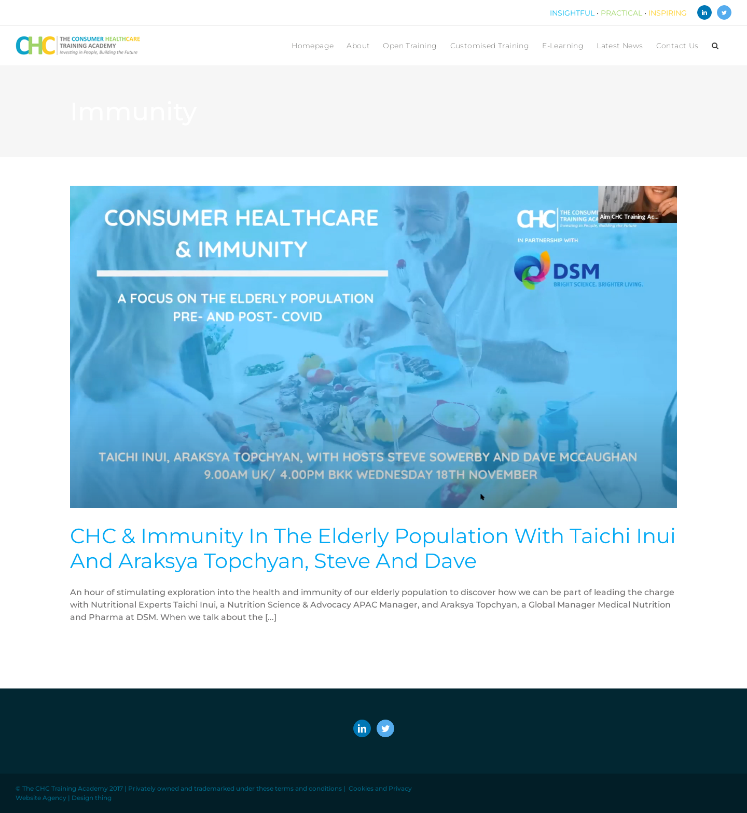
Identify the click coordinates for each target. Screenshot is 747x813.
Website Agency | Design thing (64, 798)
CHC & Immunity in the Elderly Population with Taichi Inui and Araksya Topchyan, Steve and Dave (373, 548)
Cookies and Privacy (380, 788)
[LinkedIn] (362, 728)
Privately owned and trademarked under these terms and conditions (235, 788)
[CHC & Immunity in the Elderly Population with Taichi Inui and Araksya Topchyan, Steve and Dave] (373, 347)
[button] (715, 45)
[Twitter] (385, 728)
